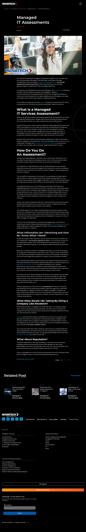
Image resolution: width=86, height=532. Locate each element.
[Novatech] (10, 415)
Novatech (43, 102)
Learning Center (18, 8)
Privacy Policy (73, 419)
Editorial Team (30, 359)
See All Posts (76, 375)
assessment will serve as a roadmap (45, 143)
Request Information (43, 490)
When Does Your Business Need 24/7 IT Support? (46, 389)
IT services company (23, 334)
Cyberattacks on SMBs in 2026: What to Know (74, 389)
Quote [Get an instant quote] (28, 522)
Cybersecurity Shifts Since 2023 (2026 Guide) (18, 389)
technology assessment (59, 224)
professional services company (27, 264)
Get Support (43, 484)
